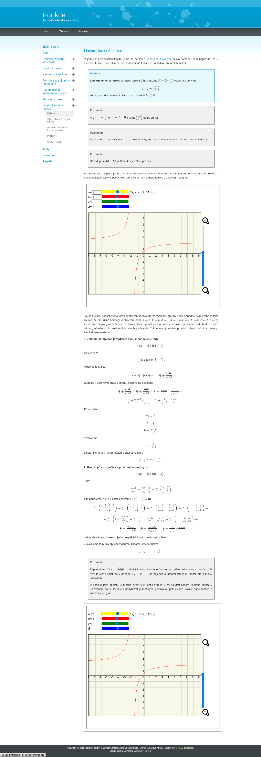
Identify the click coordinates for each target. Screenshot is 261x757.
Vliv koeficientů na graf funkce (58, 120)
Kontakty (83, 31)
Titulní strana (51, 46)
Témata (63, 31)
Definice (51, 113)
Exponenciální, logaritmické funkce (55, 91)
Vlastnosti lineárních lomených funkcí (57, 128)
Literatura (49, 155)
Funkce (54, 15)
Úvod (46, 31)
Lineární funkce (52, 68)
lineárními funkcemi (159, 59)
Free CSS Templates (183, 748)
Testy (46, 149)
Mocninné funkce (53, 99)
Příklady (51, 136)
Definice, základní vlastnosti (54, 60)
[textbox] (142, 80)
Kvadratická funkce (55, 74)
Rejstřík (47, 161)
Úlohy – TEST (54, 142)
